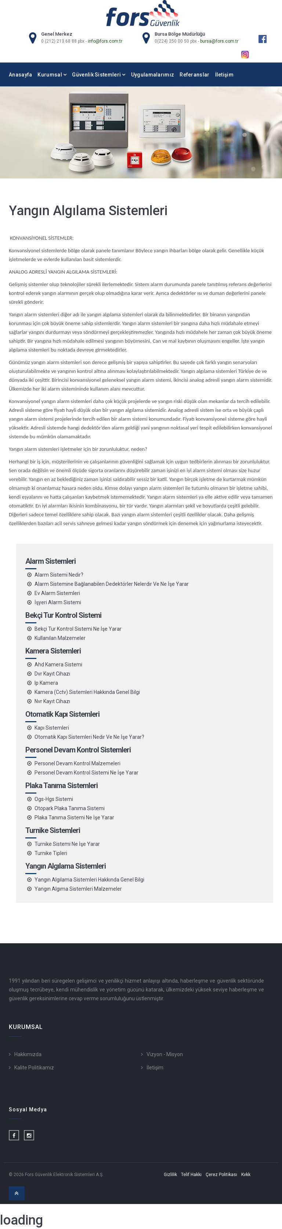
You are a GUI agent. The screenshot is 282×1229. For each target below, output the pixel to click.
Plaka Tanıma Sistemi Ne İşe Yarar (74, 817)
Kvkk (245, 1174)
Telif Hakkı (191, 1174)
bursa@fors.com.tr (219, 41)
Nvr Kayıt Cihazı (52, 701)
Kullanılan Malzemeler (60, 638)
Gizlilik (170, 1174)
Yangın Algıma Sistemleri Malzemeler (78, 889)
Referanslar (194, 75)
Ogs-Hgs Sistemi (54, 799)
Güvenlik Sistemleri (98, 75)
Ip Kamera (46, 683)
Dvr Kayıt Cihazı (52, 674)
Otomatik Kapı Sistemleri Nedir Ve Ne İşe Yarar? (89, 737)
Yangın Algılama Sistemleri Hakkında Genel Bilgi (89, 880)
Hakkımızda (27, 1054)
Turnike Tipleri (51, 853)
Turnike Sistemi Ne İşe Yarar (67, 844)
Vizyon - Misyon (165, 1054)
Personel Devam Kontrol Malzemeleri (77, 763)
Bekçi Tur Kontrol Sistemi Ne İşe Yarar (78, 629)
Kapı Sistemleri (52, 728)
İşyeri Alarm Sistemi (58, 602)
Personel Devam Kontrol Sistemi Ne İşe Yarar (86, 773)
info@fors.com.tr (105, 41)
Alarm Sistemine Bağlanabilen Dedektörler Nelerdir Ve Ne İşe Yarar (112, 584)
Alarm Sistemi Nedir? (59, 575)
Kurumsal (51, 75)
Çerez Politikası (221, 1174)
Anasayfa (20, 75)
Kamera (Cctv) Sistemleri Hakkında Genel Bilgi (87, 692)
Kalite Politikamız (34, 1068)
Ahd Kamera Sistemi (58, 664)
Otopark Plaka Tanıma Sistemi (70, 808)
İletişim (224, 75)
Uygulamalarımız (152, 75)
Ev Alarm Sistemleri (57, 593)
